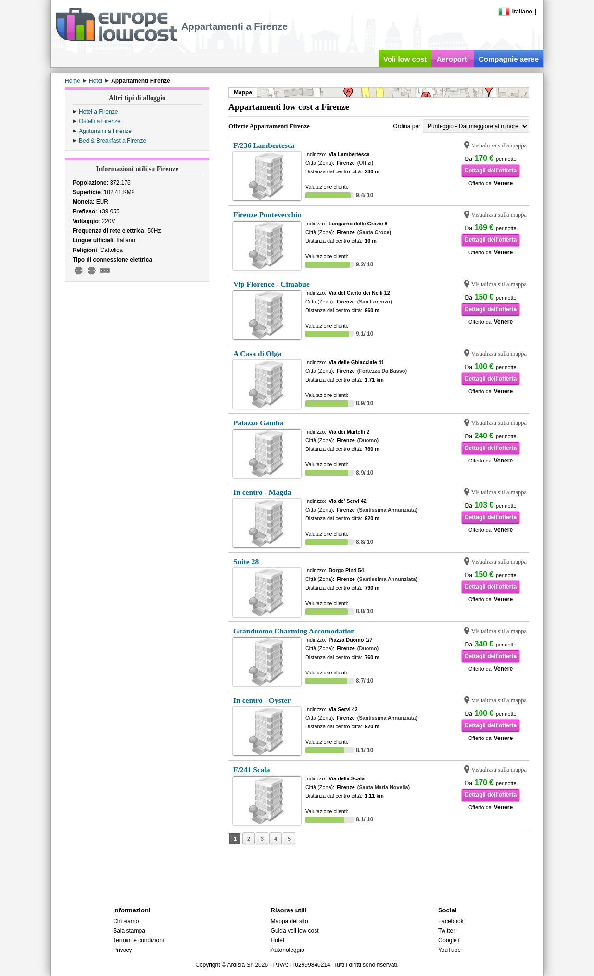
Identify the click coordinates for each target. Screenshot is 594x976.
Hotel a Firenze (98, 111)
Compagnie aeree (509, 59)
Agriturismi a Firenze (105, 131)
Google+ (449, 940)
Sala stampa (129, 930)
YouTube (449, 950)
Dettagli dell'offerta (491, 170)
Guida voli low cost (295, 930)
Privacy (122, 950)
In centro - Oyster (262, 700)
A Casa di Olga (257, 353)
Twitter (446, 930)
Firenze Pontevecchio (267, 215)
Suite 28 (246, 561)
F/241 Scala (251, 769)
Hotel (277, 940)
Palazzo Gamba (258, 423)
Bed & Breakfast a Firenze (112, 140)
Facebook (451, 921)
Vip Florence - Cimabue (271, 284)
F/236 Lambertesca (264, 145)
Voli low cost (405, 59)
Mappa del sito (289, 921)
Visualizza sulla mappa (499, 145)
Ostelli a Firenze (100, 121)
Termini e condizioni (138, 940)
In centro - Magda (262, 492)
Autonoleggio (287, 950)
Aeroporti (452, 59)
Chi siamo (126, 921)
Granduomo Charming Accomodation (294, 631)
